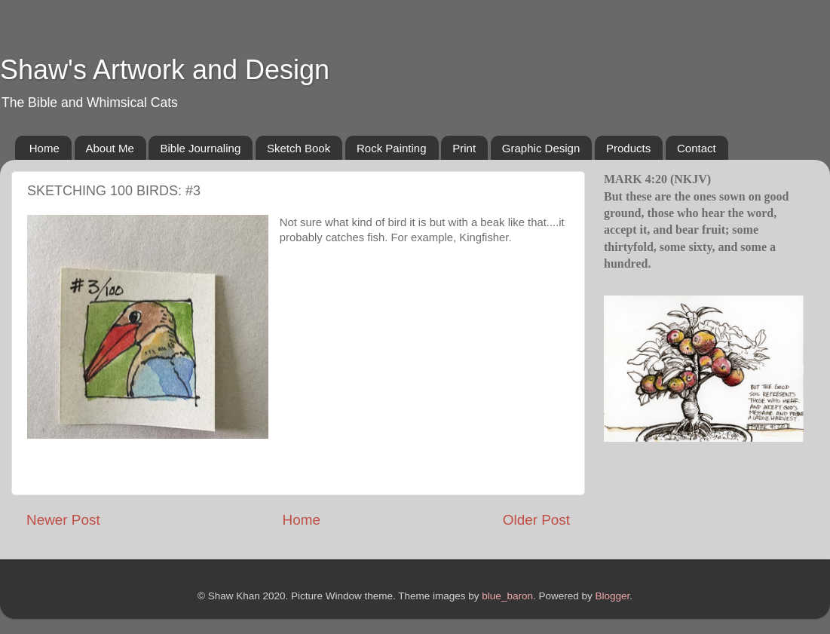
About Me (110, 148)
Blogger (612, 596)
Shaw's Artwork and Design (164, 69)
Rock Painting (392, 148)
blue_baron (507, 596)
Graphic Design (541, 148)
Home (44, 148)
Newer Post (63, 520)
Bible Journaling (200, 148)
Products (628, 148)
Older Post (536, 520)
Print (464, 148)
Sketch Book (298, 148)
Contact (696, 148)
